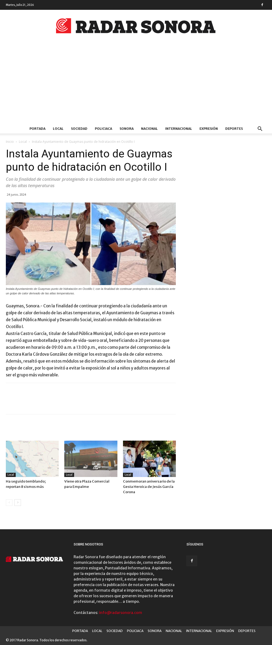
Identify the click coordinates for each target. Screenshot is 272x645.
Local (23, 141)
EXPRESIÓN (208, 129)
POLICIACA (103, 129)
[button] (259, 129)
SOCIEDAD (79, 129)
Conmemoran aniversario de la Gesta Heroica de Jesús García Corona (149, 486)
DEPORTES (234, 129)
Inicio (10, 141)
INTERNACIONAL (178, 129)
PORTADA (37, 129)
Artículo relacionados (30, 430)
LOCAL (58, 129)
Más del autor (73, 430)
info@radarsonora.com (120, 612)
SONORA (127, 129)
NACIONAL (149, 129)
